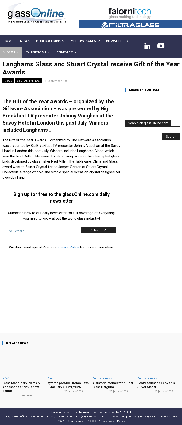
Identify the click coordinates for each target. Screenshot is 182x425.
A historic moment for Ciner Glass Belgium (112, 384)
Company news (102, 378)
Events (51, 378)
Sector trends (28, 80)
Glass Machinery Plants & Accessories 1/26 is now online (20, 386)
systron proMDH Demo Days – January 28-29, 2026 (67, 384)
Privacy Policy (68, 247)
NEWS (8, 80)
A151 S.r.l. (126, 411)
